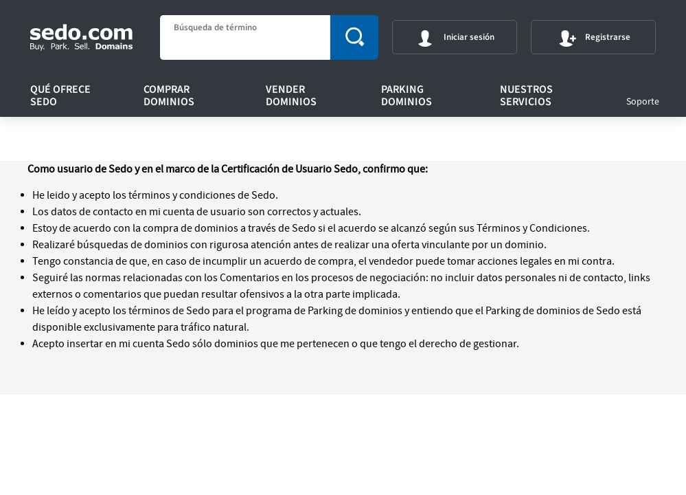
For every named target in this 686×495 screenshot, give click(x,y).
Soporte (642, 102)
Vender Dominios (291, 95)
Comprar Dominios (169, 95)
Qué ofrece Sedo (60, 95)
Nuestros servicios (526, 95)
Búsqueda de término (215, 27)
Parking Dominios (406, 95)
